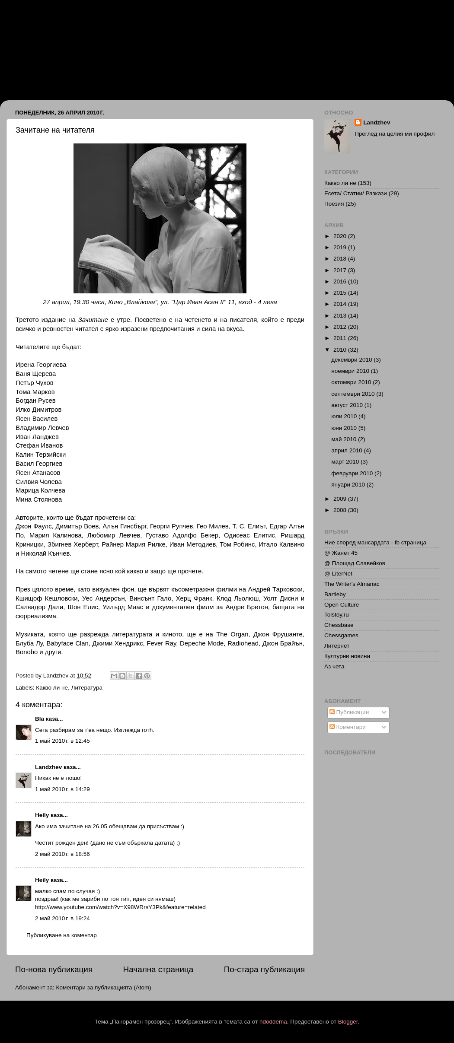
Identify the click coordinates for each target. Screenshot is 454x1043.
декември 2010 (352, 359)
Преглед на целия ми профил (395, 133)
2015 (340, 292)
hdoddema (273, 1021)
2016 (340, 281)
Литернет (336, 645)
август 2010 (347, 405)
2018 (340, 258)
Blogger (348, 1021)
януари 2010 (348, 484)
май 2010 (344, 439)
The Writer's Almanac (352, 584)
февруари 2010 (352, 473)
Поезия (334, 203)
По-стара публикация (264, 969)
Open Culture (341, 604)
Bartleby (335, 594)
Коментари (347, 727)
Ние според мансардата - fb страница (375, 542)
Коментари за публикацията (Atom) (103, 987)
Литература (87, 687)
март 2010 (346, 461)
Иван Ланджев (52, 40)
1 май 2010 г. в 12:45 (62, 741)
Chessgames (341, 635)
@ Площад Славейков (354, 563)
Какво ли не (52, 687)
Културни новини (347, 656)
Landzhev (48, 767)
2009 (340, 499)
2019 (340, 247)
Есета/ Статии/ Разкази (355, 193)
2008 (340, 510)
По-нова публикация (54, 969)
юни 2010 (344, 428)
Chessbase (339, 625)
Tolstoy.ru (336, 614)
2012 (340, 327)
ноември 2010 (351, 371)
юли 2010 (344, 416)
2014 (340, 304)
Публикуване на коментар (61, 935)
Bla (39, 718)
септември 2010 (353, 394)
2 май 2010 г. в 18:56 (62, 854)
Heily (42, 815)
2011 (340, 338)
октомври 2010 (352, 382)
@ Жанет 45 (341, 553)
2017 (340, 270)
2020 (340, 236)
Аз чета (334, 666)
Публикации (349, 712)
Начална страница (158, 969)
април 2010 (347, 450)
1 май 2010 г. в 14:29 (62, 789)
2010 (340, 350)
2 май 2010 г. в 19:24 (62, 918)
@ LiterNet (338, 573)
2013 (340, 315)
